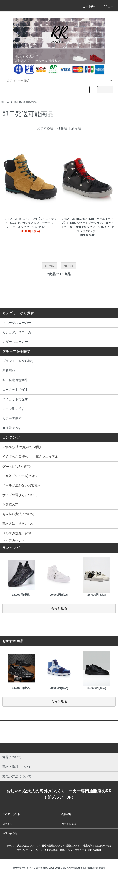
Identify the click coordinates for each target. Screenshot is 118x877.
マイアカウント (13, 540)
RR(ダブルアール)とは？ (20, 476)
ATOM (97, 850)
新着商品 (59, 371)
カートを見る (68, 824)
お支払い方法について (18, 514)
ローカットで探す (59, 390)
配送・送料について (52, 845)
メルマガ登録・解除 (16, 533)
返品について (72, 845)
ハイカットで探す (59, 399)
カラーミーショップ (23, 868)
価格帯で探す (59, 428)
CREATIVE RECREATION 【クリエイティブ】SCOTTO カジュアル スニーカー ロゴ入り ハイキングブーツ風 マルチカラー (31, 223)
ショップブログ (76, 850)
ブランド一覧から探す (59, 361)
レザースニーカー (59, 342)
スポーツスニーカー (59, 323)
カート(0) (86, 6)
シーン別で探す (59, 409)
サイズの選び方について (20, 495)
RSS (90, 850)
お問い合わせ (9, 833)
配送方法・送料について (20, 523)
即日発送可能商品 (25, 102)
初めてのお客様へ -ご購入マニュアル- (30, 456)
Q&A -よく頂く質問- (16, 466)
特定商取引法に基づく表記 (97, 845)
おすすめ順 (45, 128)
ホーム (5, 102)
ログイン (7, 824)
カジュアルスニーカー (59, 332)
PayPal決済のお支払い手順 (21, 447)
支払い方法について (27, 845)
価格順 (62, 128)
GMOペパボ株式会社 (71, 868)
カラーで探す (59, 419)
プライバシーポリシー (28, 850)
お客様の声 (10, 504)
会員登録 (66, 814)
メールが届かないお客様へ (21, 485)
